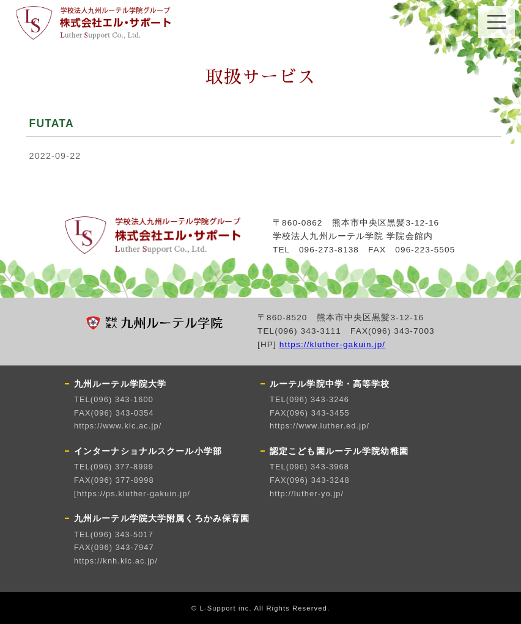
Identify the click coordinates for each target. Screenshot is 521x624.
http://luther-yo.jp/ (307, 493)
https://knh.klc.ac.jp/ (116, 560)
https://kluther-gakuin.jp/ (332, 344)
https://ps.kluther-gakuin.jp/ (133, 493)
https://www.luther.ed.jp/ (319, 425)
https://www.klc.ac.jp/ (117, 425)
